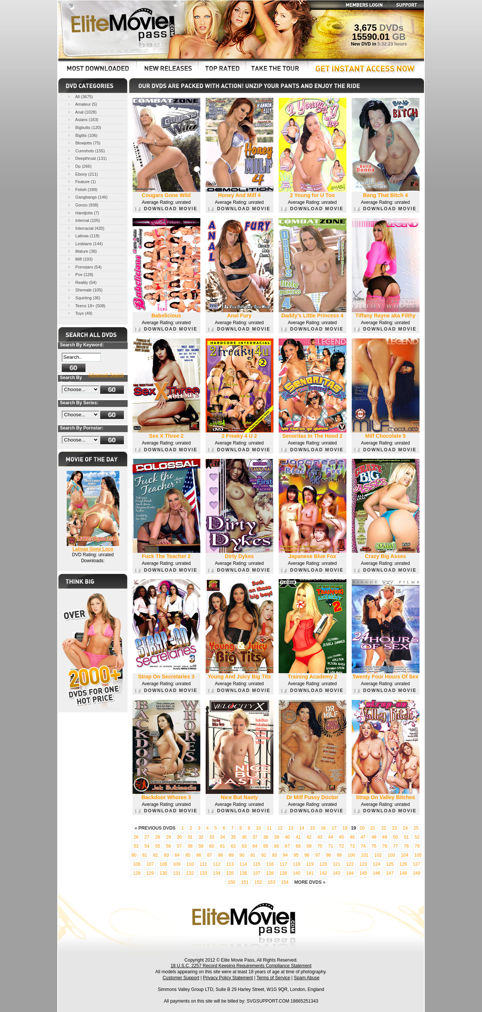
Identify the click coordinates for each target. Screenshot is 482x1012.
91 (252, 855)
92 (263, 855)
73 (352, 846)
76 (384, 846)
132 (190, 873)
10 (258, 828)
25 (415, 828)
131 (176, 873)
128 (136, 873)
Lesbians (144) (85, 243)
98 (328, 855)
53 (136, 846)
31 (190, 837)
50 (395, 837)
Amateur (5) (82, 104)
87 (209, 855)
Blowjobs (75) (84, 142)
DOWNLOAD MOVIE (166, 208)
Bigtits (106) (82, 135)
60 (211, 846)
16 (323, 828)
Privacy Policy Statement (228, 977)
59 (200, 846)
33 (211, 837)
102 (378, 855)
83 (166, 855)
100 (351, 855)
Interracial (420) (85, 228)
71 (330, 846)
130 (163, 873)
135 (230, 873)
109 (176, 864)
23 (394, 828)
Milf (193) (80, 258)
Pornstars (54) (84, 266)
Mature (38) (82, 251)
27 (146, 837)
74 (362, 846)
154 (284, 882)
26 (136, 837)
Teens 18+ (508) (86, 305)
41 (298, 837)
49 (384, 837)
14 (301, 828)
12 (280, 828)
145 (363, 873)
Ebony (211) (82, 173)
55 (157, 846)
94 (285, 855)
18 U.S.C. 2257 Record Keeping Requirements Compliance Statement (241, 965)
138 (270, 873)
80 (133, 855)
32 (200, 837)
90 (241, 855)
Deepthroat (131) (87, 158)
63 (244, 846)
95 (296, 855)
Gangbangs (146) (87, 196)
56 (168, 846)
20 (362, 828)
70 (319, 846)
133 (203, 873)
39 (276, 837)
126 (403, 864)
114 (243, 864)
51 (406, 837)
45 (341, 837)
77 (395, 846)
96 (306, 855)
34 (222, 837)
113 (230, 864)
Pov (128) (80, 274)
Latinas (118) (83, 235)
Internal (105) (83, 220)
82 (155, 855)
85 (188, 855)
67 (287, 846)
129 (150, 873)
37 (254, 837)
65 (265, 846)
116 (270, 864)
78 (406, 846)
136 (243, 873)
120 (323, 864)
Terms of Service (273, 977)
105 (418, 855)
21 (372, 828)
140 (296, 873)
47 (362, 837)
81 (144, 855)
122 (350, 864)
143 (336, 873)
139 (283, 873)
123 (363, 864)
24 (405, 828)
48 (373, 837)
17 (334, 828)
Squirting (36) (83, 297)
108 (163, 864)
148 (403, 873)
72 (341, 846)
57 (179, 846)
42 (309, 837)
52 (417, 837)
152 (258, 882)
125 (390, 864)
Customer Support (181, 977)
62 (233, 846)
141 (310, 873)
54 (146, 846)
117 (283, 864)
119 (310, 864)
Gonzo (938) (82, 204)
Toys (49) (79, 313)
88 (220, 855)
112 (216, 864)
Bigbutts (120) (84, 127)
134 (216, 873)
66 (276, 846)
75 (373, 846)
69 (309, 846)
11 (269, 828)
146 (376, 873)
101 (364, 855)
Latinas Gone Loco (92, 549)
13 (290, 828)
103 (391, 855)
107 (150, 864)
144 (350, 873)
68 (298, 846)
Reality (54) (81, 282)
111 (203, 864)
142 (323, 873)
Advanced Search (106, 375)
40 (287, 837)
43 (319, 837)
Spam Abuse (306, 977)
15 (312, 828)
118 (296, 864)
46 (352, 837)
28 (157, 837)
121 (336, 864)
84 (177, 855)
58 (190, 846)
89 (231, 855)
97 (317, 855)
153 (271, 882)
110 (190, 864)
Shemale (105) (84, 289)
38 (265, 837)
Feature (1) (81, 181)
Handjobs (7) (83, 212)
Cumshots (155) (86, 150)
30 (179, 837)
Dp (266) (79, 166)
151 (245, 882)
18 (344, 828)
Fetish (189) (82, 189)
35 (233, 837)
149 (416, 873)
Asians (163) (82, 119)
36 (244, 837)
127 (416, 864)
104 (405, 855)
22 (383, 828)
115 (256, 864)
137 (256, 873)
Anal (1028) (81, 111)
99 (339, 855)
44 (330, 837)
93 (274, 855)
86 (198, 855)
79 (417, 846)
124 (376, 864)
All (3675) (80, 96)
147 (390, 873)
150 (231, 882)
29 (168, 837)
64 (254, 846)
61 (222, 846)
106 (136, 864)
